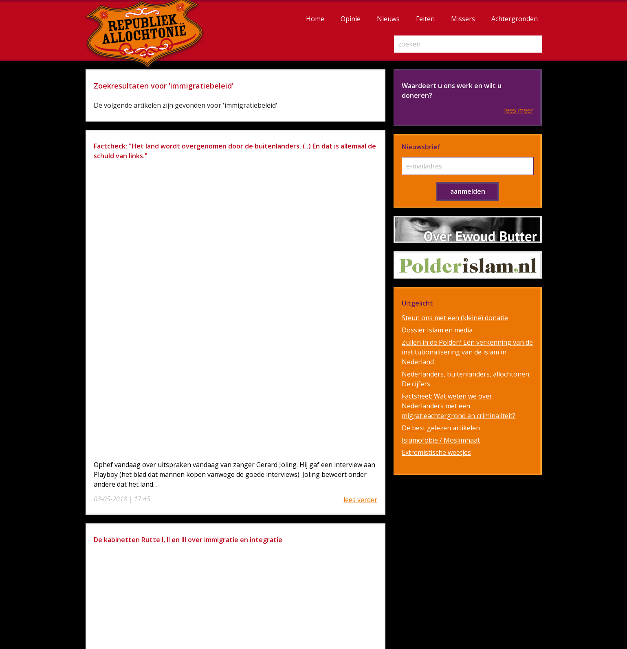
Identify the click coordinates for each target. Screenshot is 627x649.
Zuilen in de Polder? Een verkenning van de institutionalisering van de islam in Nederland (467, 352)
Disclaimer (373, 529)
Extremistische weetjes (436, 452)
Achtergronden (514, 18)
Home (315, 18)
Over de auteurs (373, 509)
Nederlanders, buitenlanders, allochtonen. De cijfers (466, 379)
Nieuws (388, 18)
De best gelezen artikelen (441, 427)
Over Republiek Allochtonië (373, 500)
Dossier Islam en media (437, 330)
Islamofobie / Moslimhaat (441, 440)
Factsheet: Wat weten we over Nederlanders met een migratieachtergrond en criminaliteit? (458, 406)
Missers (463, 18)
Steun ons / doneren (373, 519)
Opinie (351, 18)
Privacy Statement (372, 549)
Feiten (425, 18)
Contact (373, 558)
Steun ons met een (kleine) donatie (455, 317)
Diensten (373, 539)
